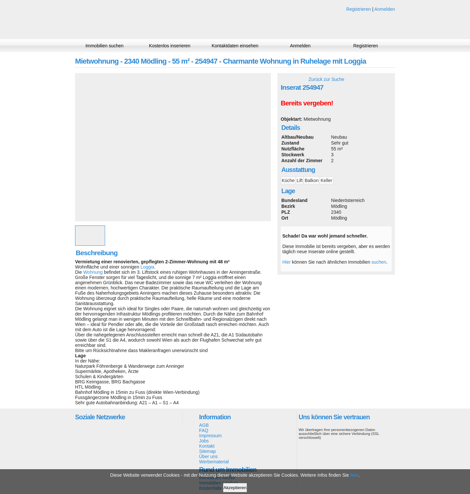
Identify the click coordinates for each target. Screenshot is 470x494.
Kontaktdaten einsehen (235, 45)
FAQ (203, 430)
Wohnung (93, 272)
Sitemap (207, 451)
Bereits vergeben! (307, 103)
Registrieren (358, 9)
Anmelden (384, 9)
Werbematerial (214, 461)
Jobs (204, 440)
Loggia (147, 267)
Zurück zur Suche (326, 79)
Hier (286, 262)
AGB (204, 425)
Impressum (210, 435)
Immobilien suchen (105, 45)
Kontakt (206, 446)
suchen (378, 262)
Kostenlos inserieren (170, 45)
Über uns (208, 456)
